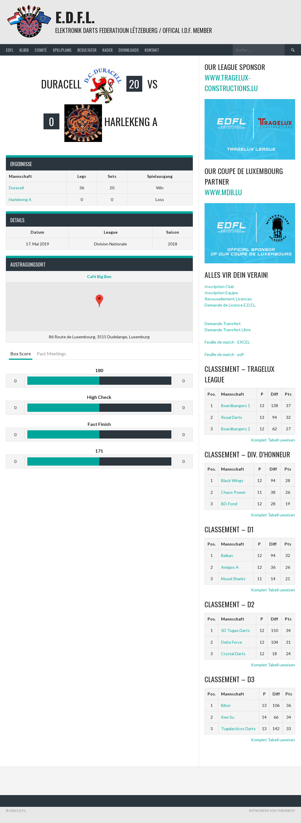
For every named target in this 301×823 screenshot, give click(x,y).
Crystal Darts (233, 653)
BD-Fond (229, 503)
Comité (41, 50)
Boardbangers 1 (235, 405)
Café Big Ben (99, 276)
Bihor (226, 705)
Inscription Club (219, 286)
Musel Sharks (233, 578)
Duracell (16, 187)
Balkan (227, 555)
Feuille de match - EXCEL (227, 341)
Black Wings (232, 480)
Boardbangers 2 (235, 428)
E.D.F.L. (75, 16)
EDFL (10, 50)
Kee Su (227, 717)
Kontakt (152, 50)
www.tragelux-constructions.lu (231, 82)
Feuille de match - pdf (224, 354)
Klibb (24, 50)
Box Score (20, 353)
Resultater (86, 50)
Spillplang (62, 50)
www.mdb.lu (223, 192)
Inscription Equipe (221, 292)
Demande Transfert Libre (228, 329)
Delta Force (231, 642)
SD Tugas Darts (235, 630)
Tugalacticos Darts (238, 728)
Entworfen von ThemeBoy (272, 810)
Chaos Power (233, 492)
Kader (107, 50)
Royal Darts (231, 417)
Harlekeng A (20, 199)
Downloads (128, 50)
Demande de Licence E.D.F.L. (230, 304)
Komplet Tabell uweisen (273, 439)
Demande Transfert (223, 323)
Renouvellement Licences (228, 298)
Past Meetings (51, 353)
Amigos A (230, 567)
